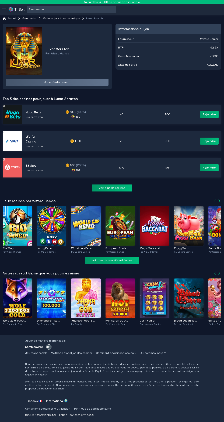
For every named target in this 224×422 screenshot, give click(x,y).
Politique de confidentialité (92, 408)
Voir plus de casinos (112, 188)
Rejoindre (209, 114)
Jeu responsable (36, 353)
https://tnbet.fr (45, 415)
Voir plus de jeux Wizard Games (112, 260)
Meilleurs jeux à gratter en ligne (61, 18)
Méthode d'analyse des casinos (72, 353)
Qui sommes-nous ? (153, 353)
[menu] (4, 9)
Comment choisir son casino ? (116, 353)
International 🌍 (57, 401)
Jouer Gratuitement (57, 82)
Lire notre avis (34, 116)
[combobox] (29, 9)
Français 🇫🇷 (34, 401)
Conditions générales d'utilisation (47, 408)
